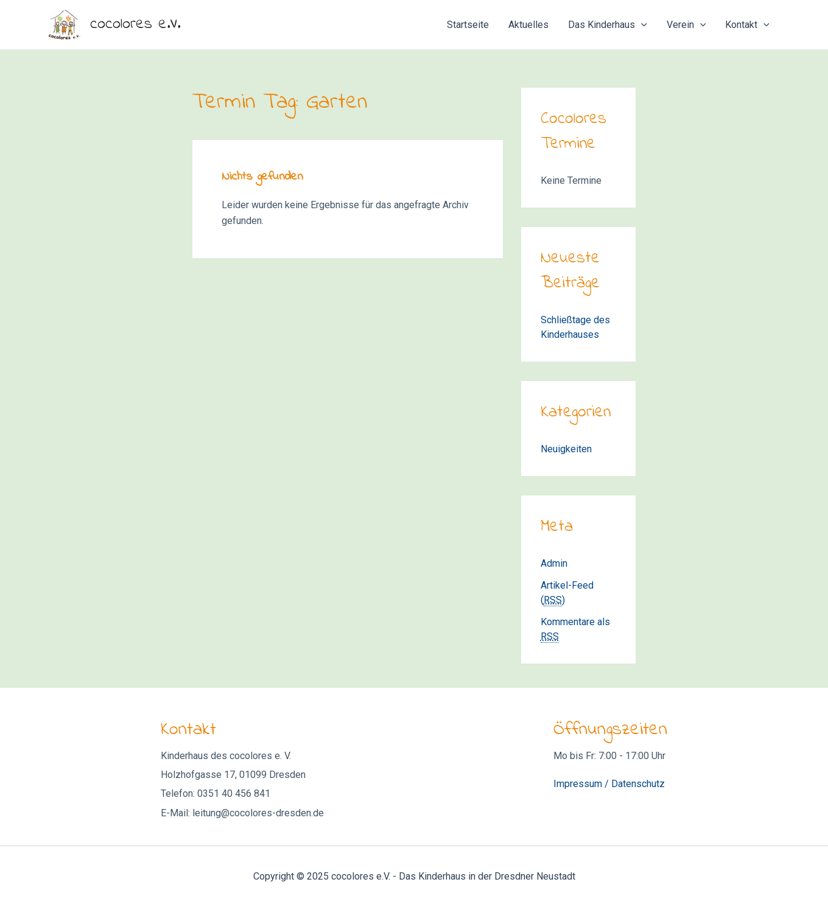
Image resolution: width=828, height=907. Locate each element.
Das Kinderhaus (607, 25)
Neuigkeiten (566, 449)
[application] (641, 25)
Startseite (468, 24)
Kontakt (747, 25)
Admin (554, 563)
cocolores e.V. (135, 24)
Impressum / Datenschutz (609, 784)
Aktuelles (528, 24)
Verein (686, 25)
